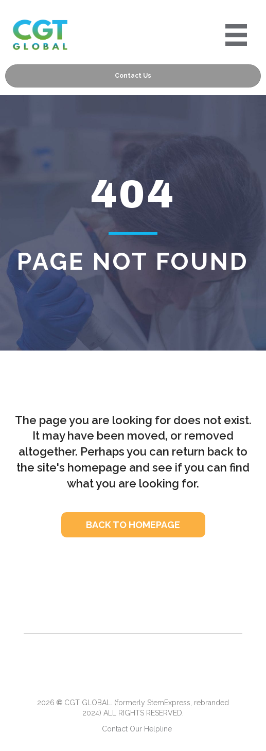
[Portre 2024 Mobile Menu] (236, 35)
